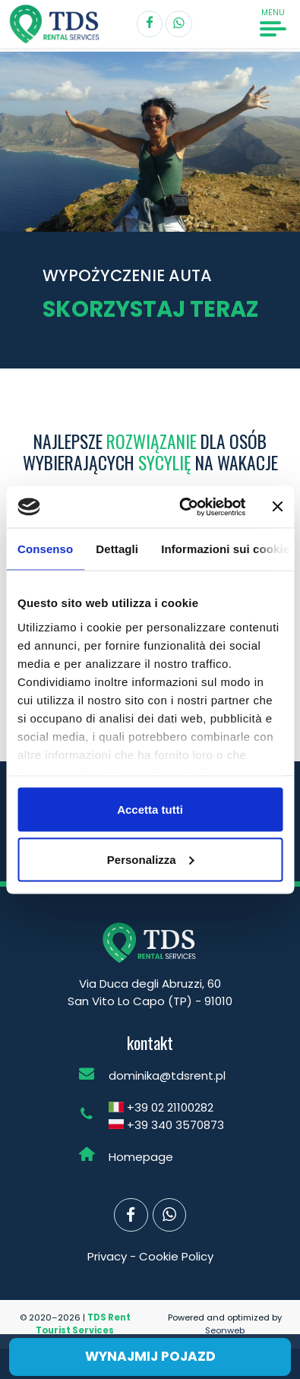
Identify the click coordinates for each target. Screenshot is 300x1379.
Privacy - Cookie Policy (150, 1256)
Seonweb (225, 1330)
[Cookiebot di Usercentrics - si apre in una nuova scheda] (184, 507)
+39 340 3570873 (175, 1125)
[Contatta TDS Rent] (179, 24)
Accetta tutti (150, 809)
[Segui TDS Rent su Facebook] (150, 24)
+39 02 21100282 (170, 1107)
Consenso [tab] (45, 548)
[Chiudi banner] (277, 506)
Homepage (141, 1157)
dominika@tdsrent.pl (167, 1075)
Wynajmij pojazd (150, 1356)
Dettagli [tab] (117, 548)
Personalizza (150, 858)
